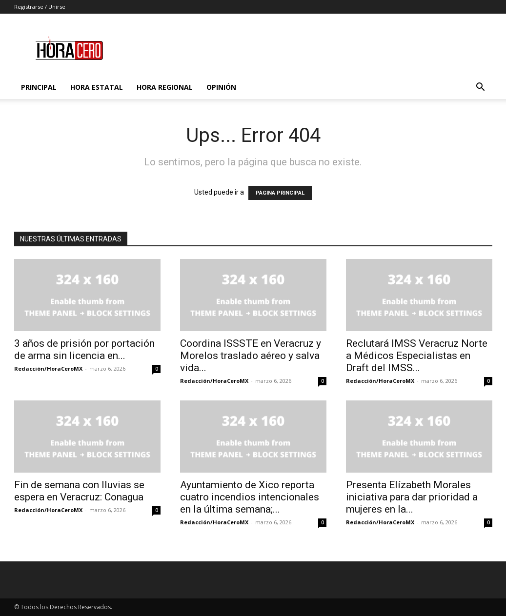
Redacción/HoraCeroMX (48, 368)
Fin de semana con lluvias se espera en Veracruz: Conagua (79, 491)
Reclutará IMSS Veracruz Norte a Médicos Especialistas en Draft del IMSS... (416, 356)
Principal (39, 87)
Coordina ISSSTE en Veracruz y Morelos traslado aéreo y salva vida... (250, 356)
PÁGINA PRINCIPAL (280, 193)
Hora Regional (165, 87)
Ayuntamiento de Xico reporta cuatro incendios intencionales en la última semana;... (249, 497)
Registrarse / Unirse (39, 6)
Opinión (221, 87)
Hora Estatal (96, 87)
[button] (480, 88)
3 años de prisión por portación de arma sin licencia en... (84, 349)
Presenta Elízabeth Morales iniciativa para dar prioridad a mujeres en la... (412, 497)
